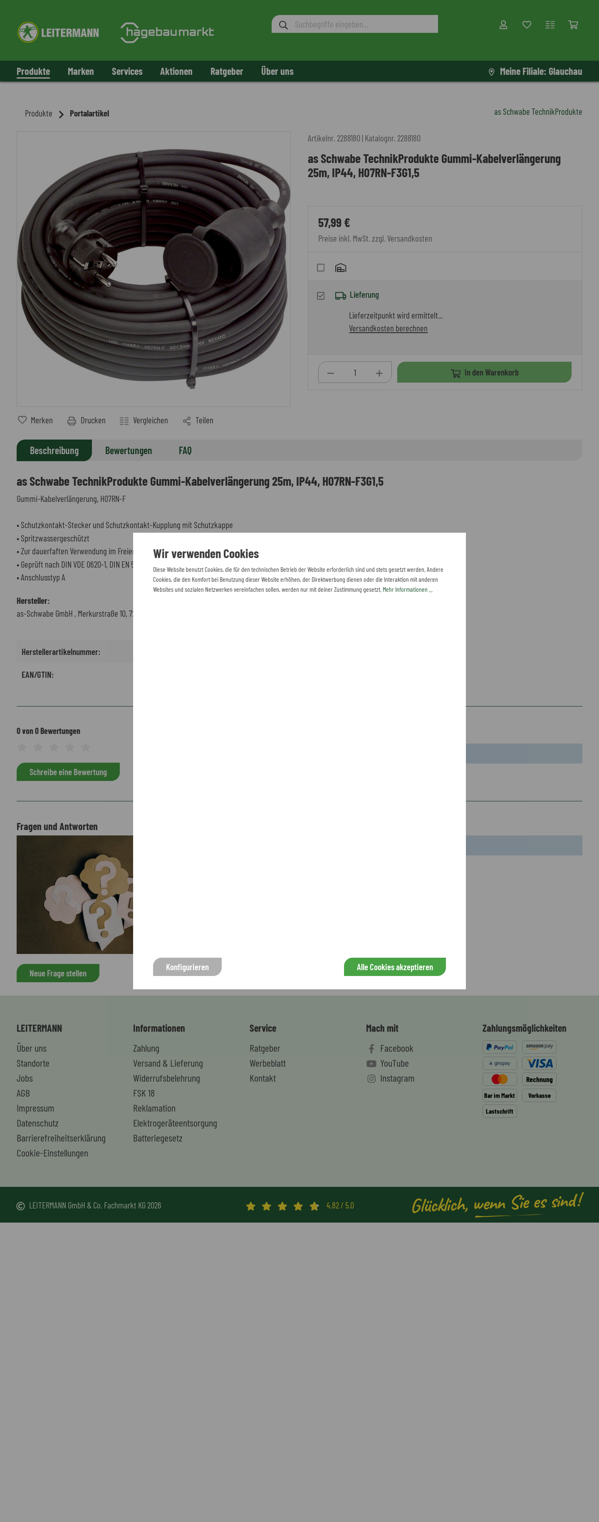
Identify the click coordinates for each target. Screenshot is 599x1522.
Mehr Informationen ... (408, 589)
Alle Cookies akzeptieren (395, 966)
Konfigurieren (187, 966)
